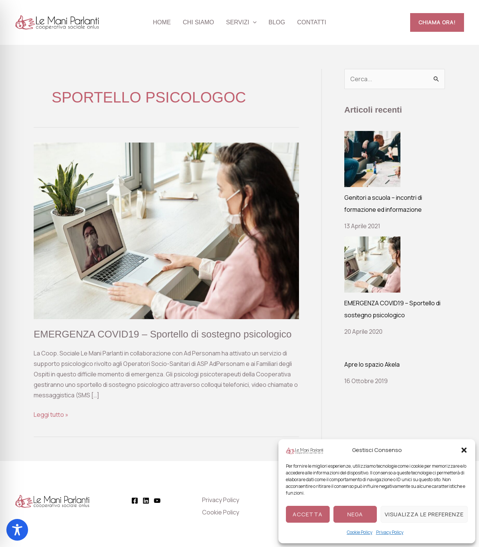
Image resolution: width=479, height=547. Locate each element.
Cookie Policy (359, 532)
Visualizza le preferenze (424, 514)
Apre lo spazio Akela (372, 364)
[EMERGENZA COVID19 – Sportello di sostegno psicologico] (372, 264)
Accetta (308, 514)
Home (162, 22)
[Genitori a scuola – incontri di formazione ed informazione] (372, 159)
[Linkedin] (146, 500)
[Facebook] (134, 500)
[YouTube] (157, 500)
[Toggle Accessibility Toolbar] (17, 529)
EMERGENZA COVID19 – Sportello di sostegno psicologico (163, 334)
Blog (277, 22)
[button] (464, 450)
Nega (355, 514)
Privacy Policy (389, 532)
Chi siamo (198, 22)
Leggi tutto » (51, 414)
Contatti (311, 22)
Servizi (241, 22)
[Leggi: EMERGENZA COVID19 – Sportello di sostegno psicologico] (166, 230)
